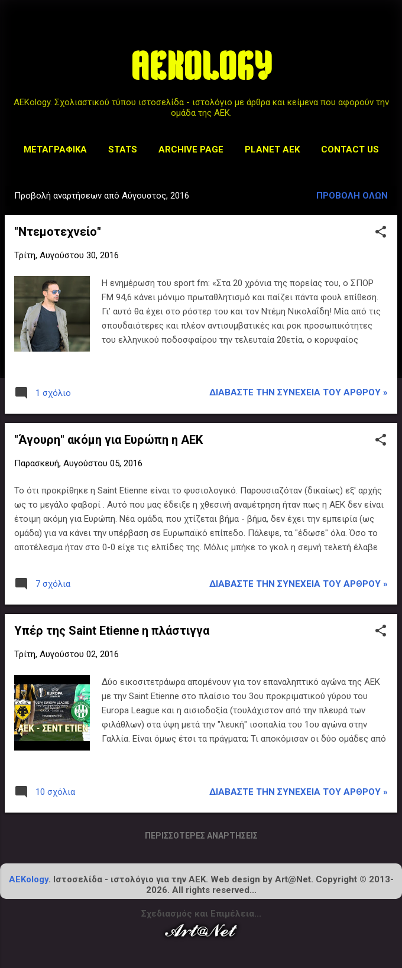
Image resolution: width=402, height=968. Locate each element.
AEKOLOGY (201, 70)
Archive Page (190, 149)
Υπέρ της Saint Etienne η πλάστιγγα (111, 630)
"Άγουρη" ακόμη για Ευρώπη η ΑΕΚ (108, 440)
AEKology (28, 879)
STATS (122, 149)
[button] (381, 233)
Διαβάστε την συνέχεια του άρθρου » (298, 392)
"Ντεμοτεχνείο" (57, 232)
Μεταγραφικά (55, 149)
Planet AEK (272, 149)
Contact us (350, 149)
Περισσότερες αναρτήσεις (201, 835)
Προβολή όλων (352, 195)
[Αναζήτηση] (385, 32)
